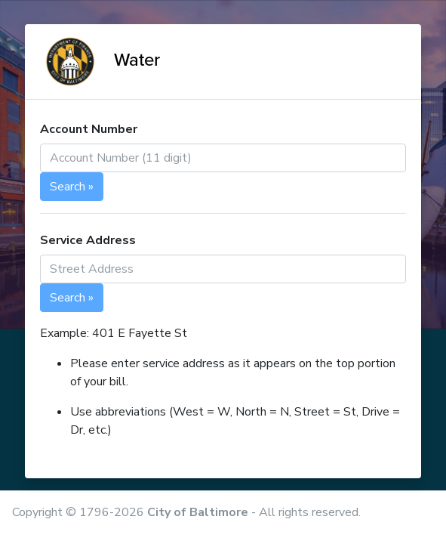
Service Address (88, 240)
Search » (72, 186)
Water (100, 59)
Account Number (88, 129)
